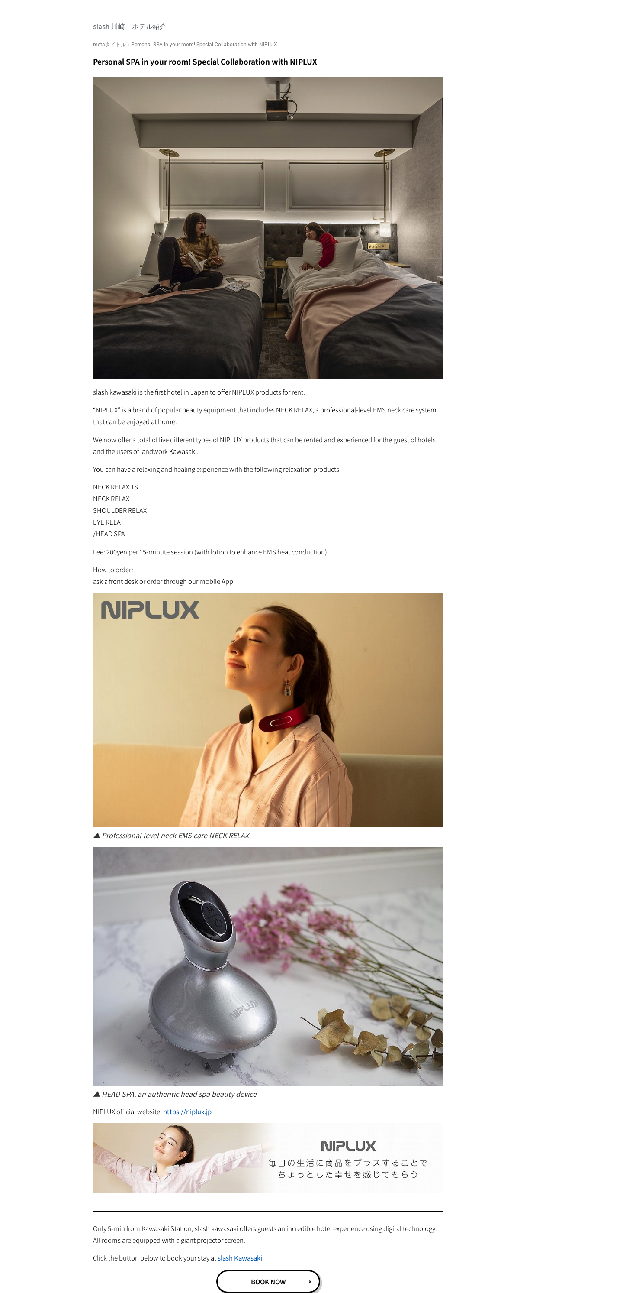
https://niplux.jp (187, 1111)
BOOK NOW (268, 1281)
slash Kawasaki (240, 1257)
